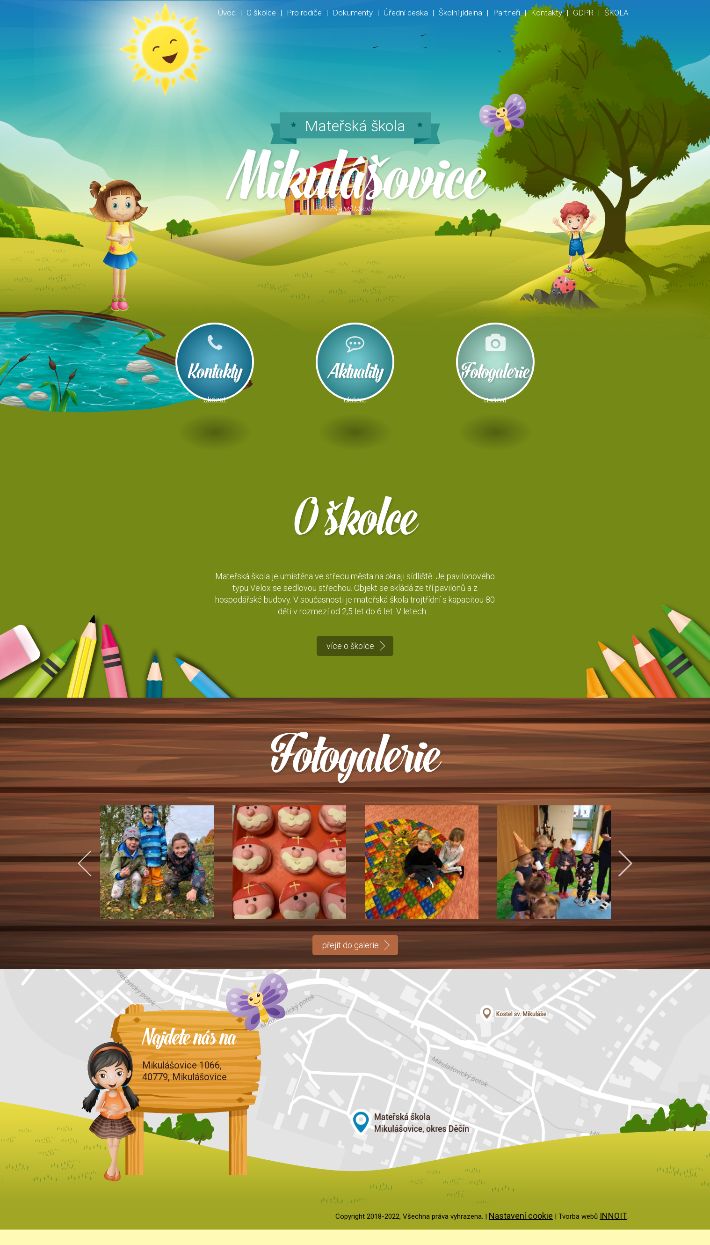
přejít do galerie (350, 960)
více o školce (350, 661)
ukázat (214, 400)
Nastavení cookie (521, 1231)
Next (619, 878)
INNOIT (613, 1231)
